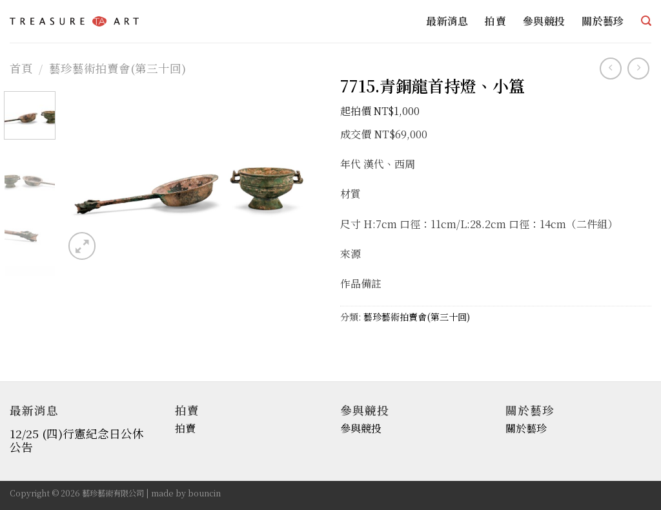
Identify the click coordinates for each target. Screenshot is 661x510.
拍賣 (495, 21)
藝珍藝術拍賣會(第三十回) (117, 68)
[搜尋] (646, 21)
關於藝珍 (603, 21)
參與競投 (544, 21)
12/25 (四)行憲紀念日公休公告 (77, 440)
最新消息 (447, 21)
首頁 (21, 68)
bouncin (204, 493)
